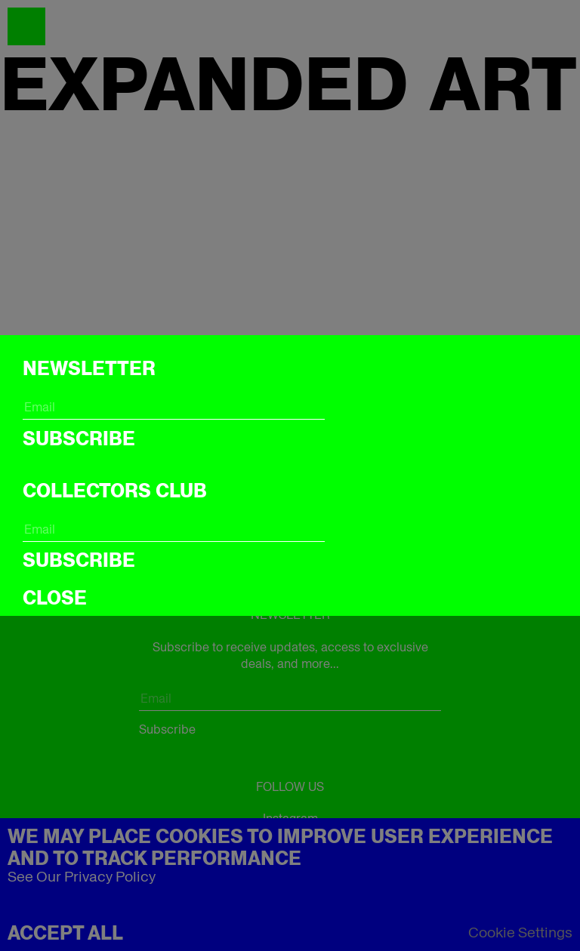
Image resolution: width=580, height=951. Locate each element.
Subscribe (79, 438)
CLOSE (55, 597)
